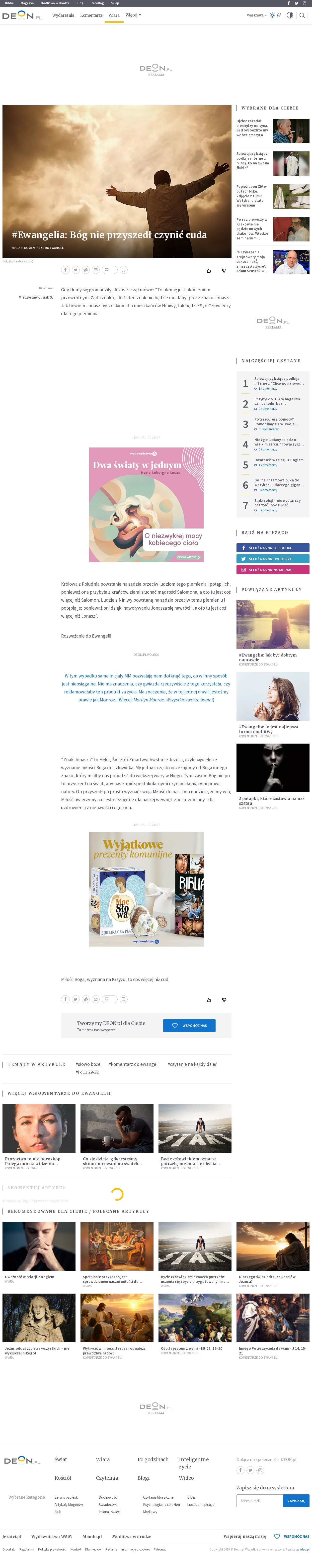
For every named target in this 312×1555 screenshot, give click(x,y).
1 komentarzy (265, 389)
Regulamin (26, 1549)
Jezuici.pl (11, 1536)
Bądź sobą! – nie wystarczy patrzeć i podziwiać (277, 503)
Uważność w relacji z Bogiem (279, 459)
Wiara (114, 15)
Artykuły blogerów (69, 1504)
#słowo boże (88, 1064)
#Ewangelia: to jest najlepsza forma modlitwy (268, 729)
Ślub (58, 1511)
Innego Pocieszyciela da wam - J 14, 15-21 (273, 1350)
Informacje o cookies (135, 1549)
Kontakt (76, 1549)
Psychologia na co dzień (161, 1504)
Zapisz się (296, 1500)
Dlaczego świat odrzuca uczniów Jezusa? (267, 1279)
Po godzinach (153, 1459)
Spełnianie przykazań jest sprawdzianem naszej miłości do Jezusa (111, 1281)
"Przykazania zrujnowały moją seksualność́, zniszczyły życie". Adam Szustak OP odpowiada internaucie (251, 266)
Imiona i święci (109, 1511)
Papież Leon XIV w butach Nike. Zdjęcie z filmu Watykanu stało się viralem (251, 196)
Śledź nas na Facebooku (267, 548)
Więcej (132, 15)
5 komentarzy (265, 490)
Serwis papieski (66, 1497)
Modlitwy (150, 1511)
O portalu (8, 1549)
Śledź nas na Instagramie (268, 569)
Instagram (304, 3)
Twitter (297, 3)
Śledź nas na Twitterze (266, 558)
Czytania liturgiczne (158, 1497)
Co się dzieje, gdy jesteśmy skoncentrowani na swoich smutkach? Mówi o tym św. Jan (114, 1164)
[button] (290, 15)
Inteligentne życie (194, 1463)
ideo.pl (305, 1549)
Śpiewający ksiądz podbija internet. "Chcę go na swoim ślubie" (252, 160)
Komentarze (91, 15)
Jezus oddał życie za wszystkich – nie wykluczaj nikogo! (37, 1350)
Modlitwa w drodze (55, 3)
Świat (61, 1459)
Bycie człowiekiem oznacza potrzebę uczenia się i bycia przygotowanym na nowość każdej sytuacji (193, 1281)
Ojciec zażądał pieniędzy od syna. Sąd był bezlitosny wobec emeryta (252, 127)
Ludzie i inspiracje (201, 1504)
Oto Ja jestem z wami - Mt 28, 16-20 (192, 1348)
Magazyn (27, 3)
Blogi (80, 3)
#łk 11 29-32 (87, 1072)
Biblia (9, 3)
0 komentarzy (265, 409)
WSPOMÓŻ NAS (292, 1536)
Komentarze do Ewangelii (45, 248)
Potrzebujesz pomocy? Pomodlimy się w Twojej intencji (275, 424)
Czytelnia (107, 1478)
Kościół (63, 1478)
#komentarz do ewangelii (133, 1064)
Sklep (115, 3)
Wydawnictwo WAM (51, 1536)
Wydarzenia (63, 15)
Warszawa (255, 15)
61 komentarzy (266, 429)
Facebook (289, 3)
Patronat (160, 1549)
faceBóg (97, 3)
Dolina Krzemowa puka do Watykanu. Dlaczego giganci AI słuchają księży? (278, 485)
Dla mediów (93, 1549)
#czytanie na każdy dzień (192, 1064)
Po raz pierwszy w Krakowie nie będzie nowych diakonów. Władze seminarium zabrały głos (252, 231)
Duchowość (108, 1497)
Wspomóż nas (189, 1025)
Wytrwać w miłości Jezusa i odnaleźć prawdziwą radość (114, 1350)
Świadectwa (108, 1504)
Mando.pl (92, 1536)
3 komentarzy (265, 510)
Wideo (186, 1478)
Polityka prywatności (52, 1549)
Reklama (111, 1549)
